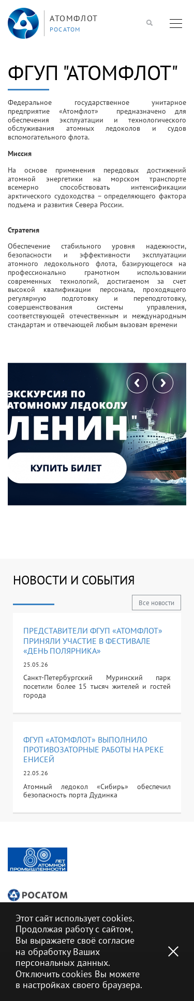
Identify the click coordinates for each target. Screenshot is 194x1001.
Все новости (156, 602)
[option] (37, 859)
